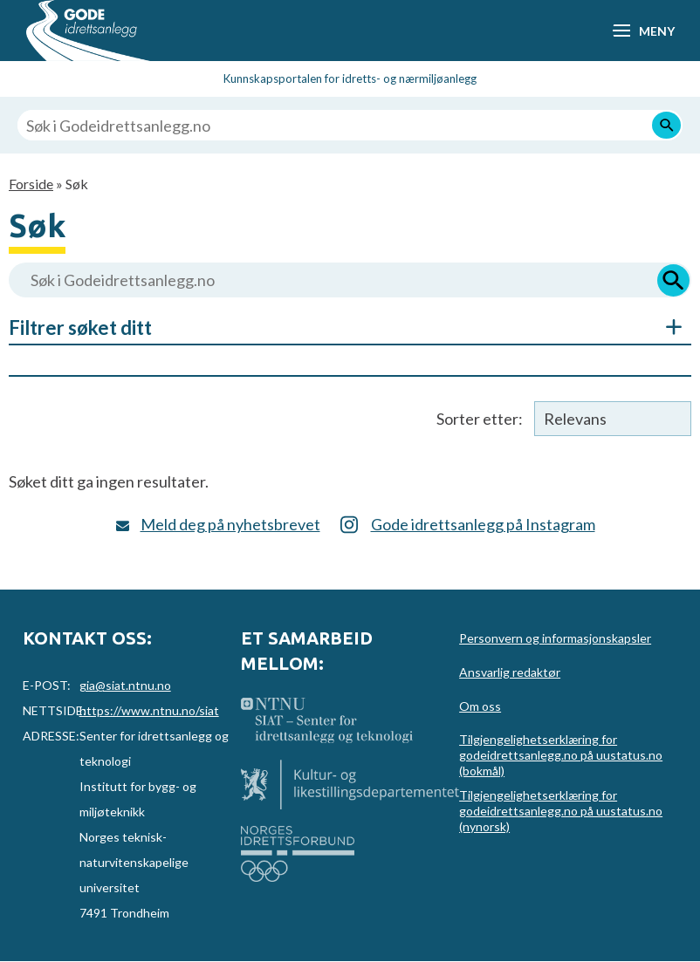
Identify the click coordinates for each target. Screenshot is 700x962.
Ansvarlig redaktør (509, 672)
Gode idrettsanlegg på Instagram (483, 524)
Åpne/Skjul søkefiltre (665, 327)
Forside (31, 183)
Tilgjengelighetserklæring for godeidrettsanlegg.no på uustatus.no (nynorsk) (560, 811)
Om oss (480, 706)
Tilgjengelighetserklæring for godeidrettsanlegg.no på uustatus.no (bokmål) (560, 755)
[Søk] (666, 125)
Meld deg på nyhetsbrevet (230, 524)
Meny (656, 31)
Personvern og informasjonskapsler (555, 638)
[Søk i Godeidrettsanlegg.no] (350, 125)
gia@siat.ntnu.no (125, 685)
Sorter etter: (479, 418)
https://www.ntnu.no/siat (149, 710)
